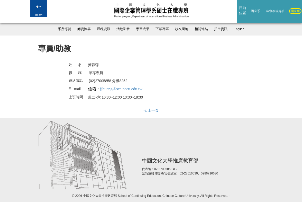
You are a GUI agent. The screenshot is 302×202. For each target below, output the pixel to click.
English (239, 29)
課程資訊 (103, 29)
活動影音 (123, 29)
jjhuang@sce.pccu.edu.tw (121, 89)
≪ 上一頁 (151, 110)
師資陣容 (84, 29)
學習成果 (142, 29)
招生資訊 (220, 29)
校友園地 (181, 29)
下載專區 (162, 29)
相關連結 (201, 29)
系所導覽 (64, 29)
